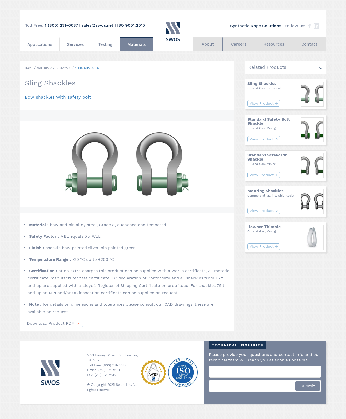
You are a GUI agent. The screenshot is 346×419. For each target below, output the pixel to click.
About (208, 44)
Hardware (63, 68)
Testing (105, 44)
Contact (309, 44)
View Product (264, 103)
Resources (273, 44)
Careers (238, 44)
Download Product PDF (53, 323)
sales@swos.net (97, 25)
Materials (136, 44)
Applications (39, 44)
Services (75, 44)
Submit (308, 385)
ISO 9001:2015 (131, 25)
